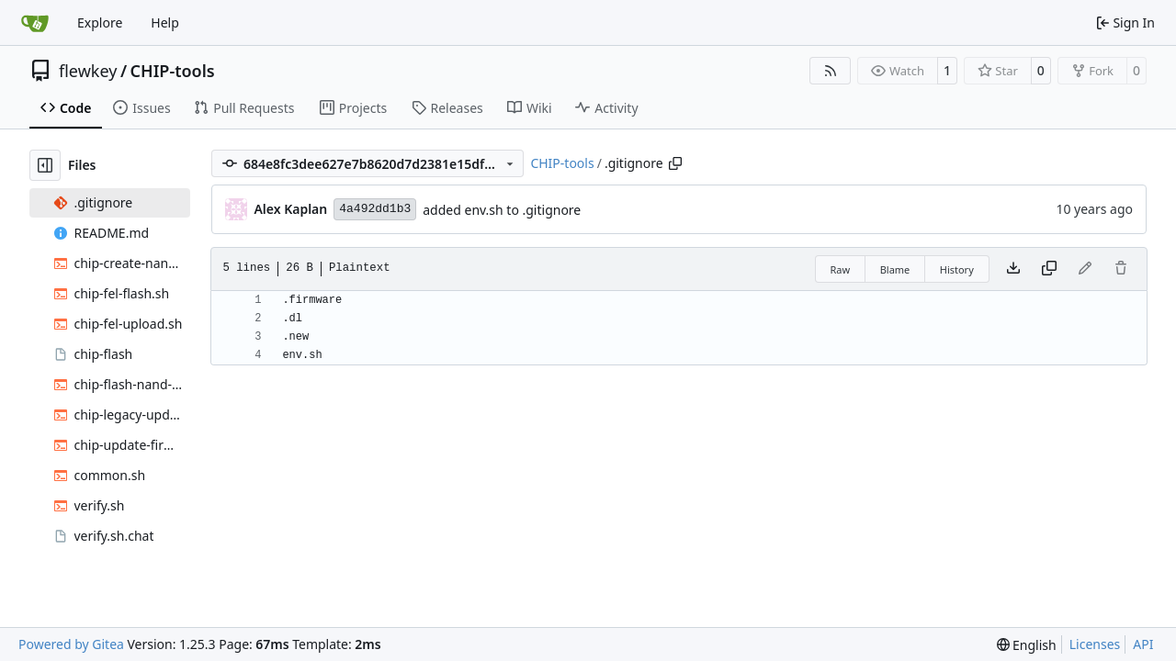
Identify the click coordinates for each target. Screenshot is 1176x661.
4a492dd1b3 (375, 209)
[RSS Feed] (830, 70)
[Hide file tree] (45, 165)
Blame (895, 269)
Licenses (1095, 644)
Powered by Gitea (71, 644)
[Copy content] (1049, 269)
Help (165, 22)
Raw (841, 269)
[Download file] (1013, 269)
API (1143, 644)
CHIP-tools (172, 71)
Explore (99, 22)
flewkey (88, 71)
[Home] (35, 22)
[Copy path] (675, 163)
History (957, 269)
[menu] (1027, 645)
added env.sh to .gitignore (502, 209)
